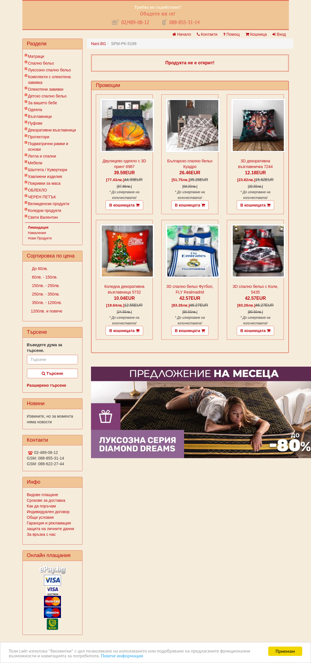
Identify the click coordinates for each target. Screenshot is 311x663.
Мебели (35, 163)
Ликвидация (38, 228)
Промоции (108, 85)
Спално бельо (41, 63)
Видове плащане (42, 494)
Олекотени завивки (46, 89)
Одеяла (35, 109)
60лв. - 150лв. (44, 277)
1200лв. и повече (46, 311)
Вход (279, 34)
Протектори (38, 137)
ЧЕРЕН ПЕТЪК (42, 197)
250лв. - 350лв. (45, 294)
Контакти (207, 34)
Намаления (37, 233)
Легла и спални (42, 156)
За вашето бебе (42, 103)
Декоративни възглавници (52, 130)
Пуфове (35, 123)
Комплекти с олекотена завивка (49, 80)
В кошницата (124, 205)
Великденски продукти (48, 203)
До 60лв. (39, 268)
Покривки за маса (44, 183)
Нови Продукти (40, 238)
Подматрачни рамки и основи (48, 146)
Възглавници (40, 116)
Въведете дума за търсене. (44, 348)
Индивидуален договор (48, 511)
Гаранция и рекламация (49, 523)
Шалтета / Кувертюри (47, 169)
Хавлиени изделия (45, 176)
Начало (181, 34)
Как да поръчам (41, 506)
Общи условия (40, 517)
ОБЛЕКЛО (37, 190)
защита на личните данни (50, 528)
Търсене (52, 373)
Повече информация (122, 656)
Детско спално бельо (47, 96)
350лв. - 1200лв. (46, 302)
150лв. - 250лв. (45, 285)
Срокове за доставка (46, 500)
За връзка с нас (41, 534)
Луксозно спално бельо (49, 70)
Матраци (36, 56)
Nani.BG (98, 43)
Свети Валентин (43, 217)
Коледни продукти (44, 210)
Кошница (256, 34)
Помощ (231, 34)
